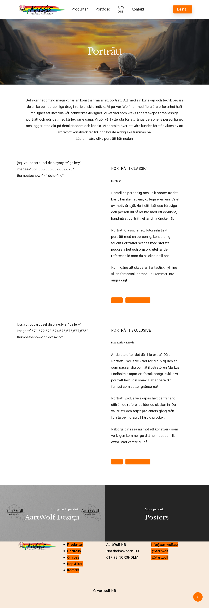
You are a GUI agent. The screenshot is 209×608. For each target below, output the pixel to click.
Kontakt (73, 570)
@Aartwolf (159, 551)
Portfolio (74, 551)
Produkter (75, 544)
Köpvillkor (75, 563)
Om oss (73, 557)
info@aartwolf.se (164, 544)
